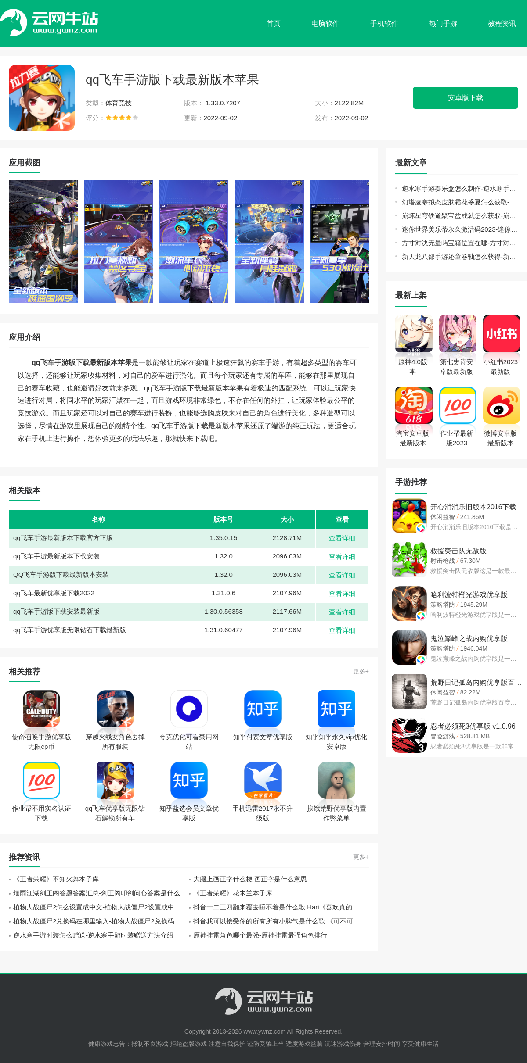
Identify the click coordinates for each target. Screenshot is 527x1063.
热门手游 (443, 23)
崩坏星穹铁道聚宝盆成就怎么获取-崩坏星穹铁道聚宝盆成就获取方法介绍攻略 (460, 215)
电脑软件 (325, 23)
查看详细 (342, 538)
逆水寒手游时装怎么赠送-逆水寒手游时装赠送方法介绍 (93, 935)
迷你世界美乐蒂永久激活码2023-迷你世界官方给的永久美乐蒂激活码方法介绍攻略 (460, 229)
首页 (274, 23)
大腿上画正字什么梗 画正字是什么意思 (250, 879)
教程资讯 (502, 23)
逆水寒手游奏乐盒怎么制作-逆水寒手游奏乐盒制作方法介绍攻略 (460, 188)
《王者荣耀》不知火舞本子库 (56, 879)
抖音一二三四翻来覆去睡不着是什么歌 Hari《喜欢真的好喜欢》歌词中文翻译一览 (281, 907)
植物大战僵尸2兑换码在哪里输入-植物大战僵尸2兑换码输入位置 (101, 921)
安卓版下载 (465, 97)
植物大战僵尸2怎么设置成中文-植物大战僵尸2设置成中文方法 (101, 907)
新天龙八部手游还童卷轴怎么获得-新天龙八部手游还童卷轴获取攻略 (460, 256)
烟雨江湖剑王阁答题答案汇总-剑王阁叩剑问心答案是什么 (96, 893)
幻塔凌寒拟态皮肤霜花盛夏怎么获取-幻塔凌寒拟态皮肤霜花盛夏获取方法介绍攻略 (460, 202)
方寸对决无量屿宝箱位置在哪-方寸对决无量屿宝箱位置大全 (460, 243)
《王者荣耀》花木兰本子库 (232, 893)
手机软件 (384, 23)
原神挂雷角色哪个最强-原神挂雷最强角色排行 (260, 935)
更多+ (361, 671)
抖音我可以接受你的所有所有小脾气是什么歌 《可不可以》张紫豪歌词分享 (281, 921)
